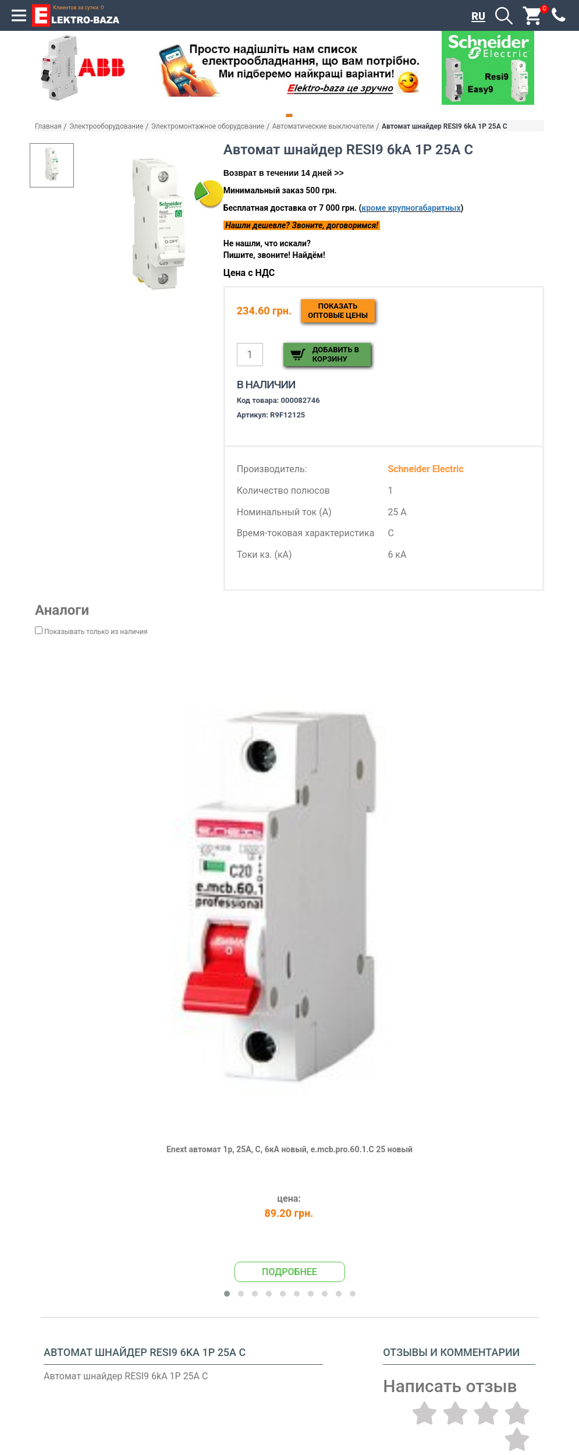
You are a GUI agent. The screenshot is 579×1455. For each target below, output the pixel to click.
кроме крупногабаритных (410, 208)
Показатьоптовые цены (338, 311)
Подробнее (289, 1270)
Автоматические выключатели (323, 126)
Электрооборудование (106, 126)
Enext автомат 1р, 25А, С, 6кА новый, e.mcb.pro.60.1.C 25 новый (289, 1148)
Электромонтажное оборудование (207, 126)
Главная (48, 126)
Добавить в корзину (335, 354)
